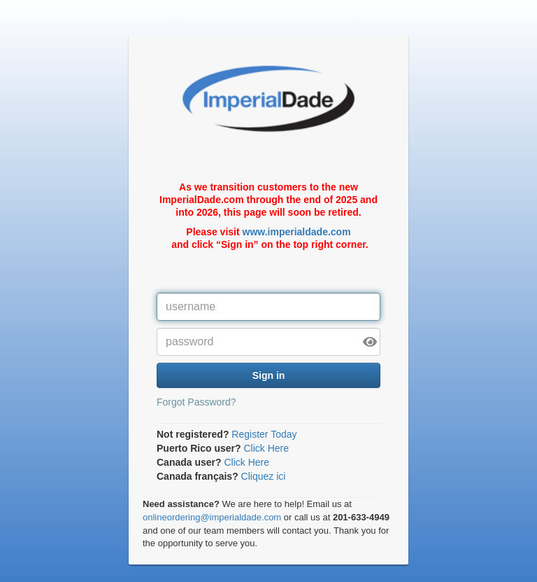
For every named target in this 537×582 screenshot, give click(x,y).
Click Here (266, 448)
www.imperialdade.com (297, 231)
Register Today (263, 434)
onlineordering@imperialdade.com (212, 517)
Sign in (268, 375)
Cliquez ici (263, 476)
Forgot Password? (196, 402)
